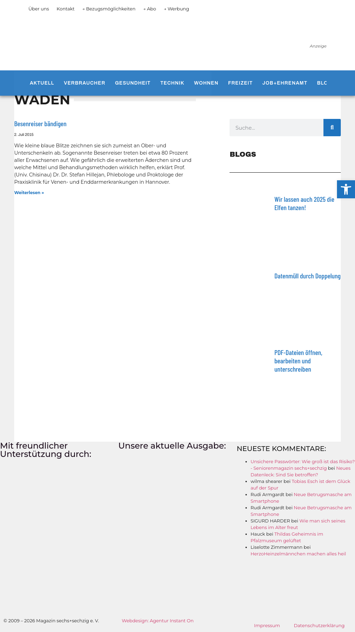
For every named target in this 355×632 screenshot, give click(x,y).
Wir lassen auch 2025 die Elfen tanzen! (304, 203)
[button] (346, 189)
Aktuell (42, 83)
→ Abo (149, 8)
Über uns (38, 8)
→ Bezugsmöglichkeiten (109, 8)
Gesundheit (133, 83)
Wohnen (206, 83)
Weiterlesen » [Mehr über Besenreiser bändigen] (29, 192)
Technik (172, 83)
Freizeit (240, 83)
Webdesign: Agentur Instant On (157, 620)
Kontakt (66, 8)
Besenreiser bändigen (40, 123)
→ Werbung (176, 8)
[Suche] (332, 127)
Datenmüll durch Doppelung (307, 275)
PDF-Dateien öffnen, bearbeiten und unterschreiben (298, 360)
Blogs (326, 83)
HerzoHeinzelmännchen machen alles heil (298, 553)
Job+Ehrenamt (285, 83)
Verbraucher (84, 83)
